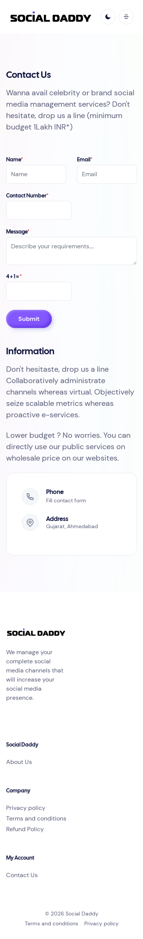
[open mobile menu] (126, 16)
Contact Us (22, 875)
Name (14, 160)
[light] (108, 16)
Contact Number (27, 196)
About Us (19, 762)
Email (84, 160)
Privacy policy (25, 808)
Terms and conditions (36, 818)
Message (17, 232)
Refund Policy (25, 829)
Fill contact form (66, 500)
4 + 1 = (14, 277)
